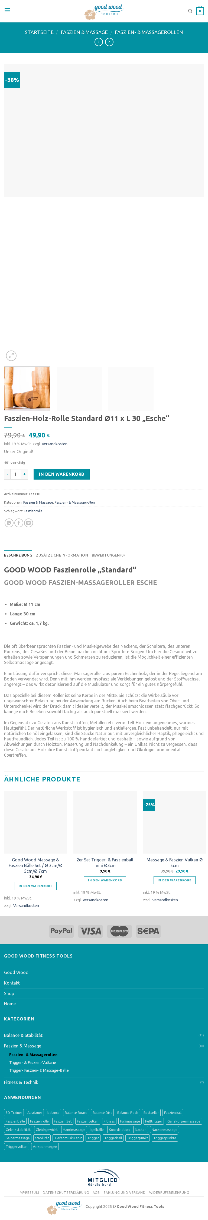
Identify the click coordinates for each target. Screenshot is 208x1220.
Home (10, 1003)
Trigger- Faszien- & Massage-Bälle (39, 1070)
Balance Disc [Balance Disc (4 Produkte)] (102, 1112)
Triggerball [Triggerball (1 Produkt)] (113, 1138)
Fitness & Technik (21, 1082)
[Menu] (7, 10)
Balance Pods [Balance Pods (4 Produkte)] (127, 1112)
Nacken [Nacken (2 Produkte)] (141, 1129)
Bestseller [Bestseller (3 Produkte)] (151, 1112)
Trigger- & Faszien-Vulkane (32, 1062)
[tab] (18, 555)
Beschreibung (18, 555)
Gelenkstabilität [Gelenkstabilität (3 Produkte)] (18, 1129)
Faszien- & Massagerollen (149, 32)
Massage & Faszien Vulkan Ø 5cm (175, 862)
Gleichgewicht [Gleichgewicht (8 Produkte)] (47, 1129)
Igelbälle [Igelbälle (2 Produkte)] (97, 1129)
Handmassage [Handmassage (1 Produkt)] (74, 1129)
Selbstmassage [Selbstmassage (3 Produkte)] (18, 1138)
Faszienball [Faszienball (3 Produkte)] (172, 1112)
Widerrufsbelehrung (169, 1192)
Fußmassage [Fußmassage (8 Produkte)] (130, 1121)
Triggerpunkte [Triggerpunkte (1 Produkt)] (164, 1138)
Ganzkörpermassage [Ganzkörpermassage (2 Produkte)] (183, 1121)
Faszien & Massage (84, 32)
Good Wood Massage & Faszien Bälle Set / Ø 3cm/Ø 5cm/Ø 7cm (35, 865)
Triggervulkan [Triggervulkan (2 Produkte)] (17, 1146)
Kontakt (12, 982)
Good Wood (16, 972)
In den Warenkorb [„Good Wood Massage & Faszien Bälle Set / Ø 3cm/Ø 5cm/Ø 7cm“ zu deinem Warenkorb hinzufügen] (36, 886)
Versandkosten (54, 444)
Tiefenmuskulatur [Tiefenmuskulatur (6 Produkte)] (68, 1138)
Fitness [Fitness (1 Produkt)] (109, 1121)
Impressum (29, 1192)
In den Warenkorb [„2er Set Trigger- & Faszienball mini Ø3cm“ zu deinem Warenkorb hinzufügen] (105, 880)
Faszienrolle (33, 511)
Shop (9, 993)
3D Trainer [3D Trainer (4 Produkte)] (14, 1112)
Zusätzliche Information (62, 555)
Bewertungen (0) (108, 555)
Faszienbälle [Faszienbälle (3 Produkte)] (15, 1121)
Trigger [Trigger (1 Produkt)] (93, 1138)
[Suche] (190, 11)
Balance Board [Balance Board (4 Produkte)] (76, 1112)
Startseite (39, 32)
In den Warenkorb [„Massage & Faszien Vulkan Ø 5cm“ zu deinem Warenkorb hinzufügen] (175, 880)
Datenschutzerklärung (66, 1192)
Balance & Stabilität (23, 1035)
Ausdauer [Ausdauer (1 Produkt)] (34, 1112)
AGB (96, 1192)
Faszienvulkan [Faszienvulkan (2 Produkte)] (88, 1121)
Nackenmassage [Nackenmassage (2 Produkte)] (164, 1129)
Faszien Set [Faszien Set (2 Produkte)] (63, 1121)
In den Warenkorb (61, 474)
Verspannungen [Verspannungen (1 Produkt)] (45, 1146)
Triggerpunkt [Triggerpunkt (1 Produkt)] (137, 1138)
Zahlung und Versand (124, 1192)
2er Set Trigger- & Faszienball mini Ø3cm (105, 862)
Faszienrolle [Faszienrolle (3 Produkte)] (39, 1121)
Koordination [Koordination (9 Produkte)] (119, 1129)
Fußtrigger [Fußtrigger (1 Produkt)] (153, 1121)
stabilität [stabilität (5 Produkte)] (42, 1138)
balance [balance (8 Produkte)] (53, 1112)
